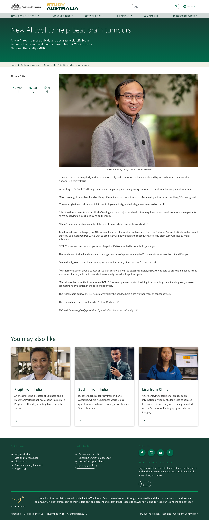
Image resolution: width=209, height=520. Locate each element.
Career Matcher (87, 454)
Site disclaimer (32, 513)
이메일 (33, 89)
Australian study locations (29, 465)
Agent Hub (21, 468)
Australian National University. (117, 310)
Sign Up (144, 484)
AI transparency (76, 513)
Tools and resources (185, 15)
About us (16, 513)
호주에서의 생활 (94, 15)
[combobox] (153, 6)
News (45, 65)
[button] (189, 6)
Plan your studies (63, 15)
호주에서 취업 (152, 15)
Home (13, 65)
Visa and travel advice (26, 457)
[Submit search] (176, 6)
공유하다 (18, 89)
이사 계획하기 (124, 15)
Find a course (86, 466)
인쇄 (47, 89)
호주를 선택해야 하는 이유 (25, 15)
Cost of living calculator (91, 461)
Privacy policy (53, 513)
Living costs (21, 461)
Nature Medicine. (107, 302)
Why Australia (22, 454)
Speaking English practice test (95, 457)
